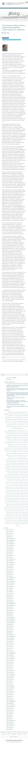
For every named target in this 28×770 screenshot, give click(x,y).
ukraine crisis (19, 444)
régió (5, 509)
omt (24, 488)
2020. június (9, 631)
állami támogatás (16, 421)
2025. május (9, 715)
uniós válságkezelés (16, 498)
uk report (8, 477)
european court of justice (24, 480)
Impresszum (9, 379)
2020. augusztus (10, 634)
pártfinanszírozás (7, 507)
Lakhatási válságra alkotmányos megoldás (16, 404)
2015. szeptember (10, 559)
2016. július (9, 576)
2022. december (10, 675)
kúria (12, 421)
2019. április (9, 612)
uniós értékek (13, 422)
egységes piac (10, 444)
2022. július (9, 669)
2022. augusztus (10, 670)
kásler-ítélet (20, 424)
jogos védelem (22, 464)
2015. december (10, 564)
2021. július (9, 650)
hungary (17, 480)
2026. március (10, 727)
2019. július (9, 615)
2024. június (9, 696)
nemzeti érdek (20, 426)
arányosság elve (9, 426)
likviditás (18, 490)
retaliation (14, 480)
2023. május (9, 682)
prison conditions (12, 451)
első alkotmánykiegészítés (20, 463)
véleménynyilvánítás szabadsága (9, 518)
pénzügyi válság (9, 490)
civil (12, 523)
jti (14, 13)
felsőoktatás (16, 523)
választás (15, 426)
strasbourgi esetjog (16, 491)
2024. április (9, 694)
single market (9, 480)
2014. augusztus (10, 538)
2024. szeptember (10, 701)
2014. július (9, 536)
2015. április (9, 552)
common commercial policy (18, 515)
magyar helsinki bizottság (21, 461)
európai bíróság (16, 412)
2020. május (9, 629)
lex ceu (19, 523)
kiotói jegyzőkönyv (15, 506)
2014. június (9, 535)
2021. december (10, 658)
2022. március (10, 662)
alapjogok (10, 412)
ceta (12, 449)
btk (21, 439)
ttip (14, 413)
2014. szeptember (10, 540)
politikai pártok (22, 507)
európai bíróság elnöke (24, 491)
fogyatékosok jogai (17, 439)
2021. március (10, 643)
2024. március (10, 693)
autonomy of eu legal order (9, 482)
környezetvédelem (17, 448)
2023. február (9, 677)
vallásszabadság (12, 463)
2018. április (9, 595)
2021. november (10, 657)
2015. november (10, 562)
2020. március (10, 626)
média (17, 518)
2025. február (9, 710)
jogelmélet (24, 517)
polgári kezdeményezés (18, 449)
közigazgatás (15, 453)
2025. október (10, 722)
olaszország (7, 515)
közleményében (20, 77)
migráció (24, 442)
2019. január (9, 607)
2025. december (10, 724)
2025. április (9, 713)
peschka (20, 517)
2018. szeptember (10, 603)
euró (17, 424)
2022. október (10, 672)
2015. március (10, 550)
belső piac (12, 417)
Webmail (4, 733)
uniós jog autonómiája (8, 474)
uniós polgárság (7, 471)
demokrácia (7, 421)
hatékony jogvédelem (10, 493)
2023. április (9, 681)
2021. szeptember (10, 653)
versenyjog (8, 422)
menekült (21, 490)
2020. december (10, 639)
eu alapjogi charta (20, 422)
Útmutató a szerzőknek (11, 377)
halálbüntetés (8, 485)
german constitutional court (18, 488)
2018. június (9, 598)
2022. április (9, 663)
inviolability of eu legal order (19, 482)
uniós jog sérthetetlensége (23, 472)
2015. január (9, 547)
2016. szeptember (10, 577)
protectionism (13, 479)
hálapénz (7, 463)
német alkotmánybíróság (11, 433)
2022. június (9, 667)
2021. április (9, 645)
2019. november (10, 620)
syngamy (7, 455)
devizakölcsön (9, 439)
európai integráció (9, 448)
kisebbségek (23, 512)
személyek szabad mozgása (21, 471)
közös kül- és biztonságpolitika (21, 440)
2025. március (10, 712)
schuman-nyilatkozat (14, 485)
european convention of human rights (16, 430)
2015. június (9, 555)
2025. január (9, 708)
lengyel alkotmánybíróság (8, 499)
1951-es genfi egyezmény (8, 491)
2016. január (9, 565)
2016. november (10, 581)
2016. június (9, 574)
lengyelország (8, 504)
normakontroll (20, 499)
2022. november (10, 674)
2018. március (10, 593)
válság (27, 498)
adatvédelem (7, 437)
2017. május (9, 590)
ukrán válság (19, 442)
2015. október (10, 560)
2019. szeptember (10, 619)
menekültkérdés (7, 449)
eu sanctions (19, 446)
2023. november (10, 687)
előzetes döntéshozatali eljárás (11, 419)
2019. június (9, 614)
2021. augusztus (10, 651)
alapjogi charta (13, 471)
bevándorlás (24, 446)
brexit (26, 430)
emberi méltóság (7, 517)
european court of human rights (11, 520)
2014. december (10, 545)
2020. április (9, 627)
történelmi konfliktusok (9, 498)
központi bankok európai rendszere (22, 458)
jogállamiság (7, 417)
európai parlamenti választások (12, 435)
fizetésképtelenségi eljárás (10, 512)
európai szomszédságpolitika (15, 477)
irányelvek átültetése (10, 424)
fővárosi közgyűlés (11, 440)
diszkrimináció (18, 413)
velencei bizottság (8, 523)
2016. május (9, 572)
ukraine (5, 477)
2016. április (9, 571)
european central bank (9, 488)
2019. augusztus (10, 617)
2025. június (9, 717)
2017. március (10, 586)
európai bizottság (23, 412)
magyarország (20, 437)
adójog (20, 506)
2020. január (9, 624)
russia (15, 444)
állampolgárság (9, 469)
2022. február (9, 660)
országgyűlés (20, 518)
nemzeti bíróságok (20, 431)
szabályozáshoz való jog (17, 501)
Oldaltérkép (14, 733)
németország (21, 493)
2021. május (9, 646)
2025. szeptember (10, 720)
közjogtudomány (24, 523)
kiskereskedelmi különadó (11, 458)
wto (12, 437)
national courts (19, 479)
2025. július (9, 718)
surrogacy (19, 451)
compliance (25, 444)
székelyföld (9, 509)
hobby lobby (13, 464)
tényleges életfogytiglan (22, 466)
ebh (11, 517)
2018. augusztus (10, 602)
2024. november (10, 705)
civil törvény (18, 455)
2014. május (9, 533)
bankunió (15, 437)
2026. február (9, 725)
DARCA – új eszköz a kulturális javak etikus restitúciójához (16, 398)
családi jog (22, 469)
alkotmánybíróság (18, 417)
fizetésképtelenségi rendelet (10, 431)
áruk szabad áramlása (8, 496)
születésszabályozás (7, 464)
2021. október (10, 655)
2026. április (9, 729)
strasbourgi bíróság (8, 442)
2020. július (9, 632)
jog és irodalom (23, 501)
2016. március (10, 569)
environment (12, 455)
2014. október (10, 541)
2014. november (10, 543)
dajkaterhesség (19, 520)
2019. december (10, 622)
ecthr (7, 451)
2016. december (10, 583)
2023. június (9, 684)
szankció (14, 442)
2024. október (10, 703)
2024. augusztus (10, 700)
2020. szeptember (10, 636)
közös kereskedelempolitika (17, 428)
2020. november (10, 638)
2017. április (9, 588)
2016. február (9, 567)
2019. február (9, 608)
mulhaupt (12, 509)
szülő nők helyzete (16, 517)
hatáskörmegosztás (15, 466)
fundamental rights (12, 446)
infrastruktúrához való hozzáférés (18, 474)
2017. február (9, 584)
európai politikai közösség (15, 507)
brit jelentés (23, 477)
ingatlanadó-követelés (18, 509)
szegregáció (17, 525)
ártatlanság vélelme (22, 496)
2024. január (9, 689)
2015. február (9, 548)
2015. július (9, 557)
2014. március (10, 529)
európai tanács (22, 498)
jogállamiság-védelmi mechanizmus (17, 504)
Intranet (8, 733)
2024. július (9, 698)
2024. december (10, 706)
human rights (9, 453)
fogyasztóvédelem (10, 415)
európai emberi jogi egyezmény (13, 472)
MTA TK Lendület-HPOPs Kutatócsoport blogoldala (15, 357)
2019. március (10, 610)
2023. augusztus (10, 686)
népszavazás (11, 515)
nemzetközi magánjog (16, 469)
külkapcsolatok (8, 466)
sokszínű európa (18, 512)
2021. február (9, 641)
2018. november (10, 605)
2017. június (9, 591)
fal (24, 490)
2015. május (9, 553)
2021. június (9, 648)
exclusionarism (8, 479)
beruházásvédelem (9, 501)
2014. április (9, 531)
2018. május (9, 596)
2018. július (9, 600)
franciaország (16, 493)
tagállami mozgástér (8, 413)
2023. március (10, 679)
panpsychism (20, 453)
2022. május (9, 665)
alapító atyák (21, 485)
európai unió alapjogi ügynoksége (10, 461)
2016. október (10, 579)
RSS (25, 733)
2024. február (9, 691)
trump (25, 449)
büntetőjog (18, 464)
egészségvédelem (16, 496)
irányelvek (23, 455)
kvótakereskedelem (8, 506)
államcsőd (14, 490)
